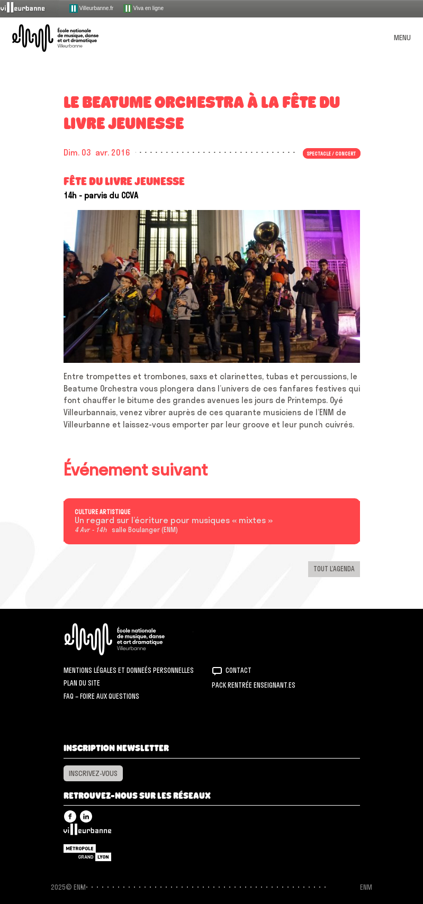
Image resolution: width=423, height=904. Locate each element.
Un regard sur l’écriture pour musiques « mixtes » (174, 520)
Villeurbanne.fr (91, 8)
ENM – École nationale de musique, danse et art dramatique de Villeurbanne (68, 38)
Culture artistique (102, 512)
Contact (238, 670)
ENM (128, 639)
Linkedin (86, 816)
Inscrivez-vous (93, 773)
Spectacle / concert (331, 153)
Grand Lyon (87, 852)
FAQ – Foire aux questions (101, 696)
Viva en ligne (143, 8)
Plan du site (82, 683)
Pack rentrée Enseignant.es (253, 685)
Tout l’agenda (334, 568)
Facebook (70, 816)
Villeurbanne (87, 832)
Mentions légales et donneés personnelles (129, 670)
